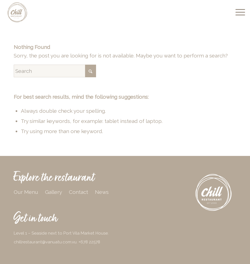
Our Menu (26, 192)
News (102, 192)
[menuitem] (237, 12)
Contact (78, 192)
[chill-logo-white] (213, 192)
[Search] (55, 71)
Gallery (53, 192)
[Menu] (237, 12)
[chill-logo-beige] (17, 12)
